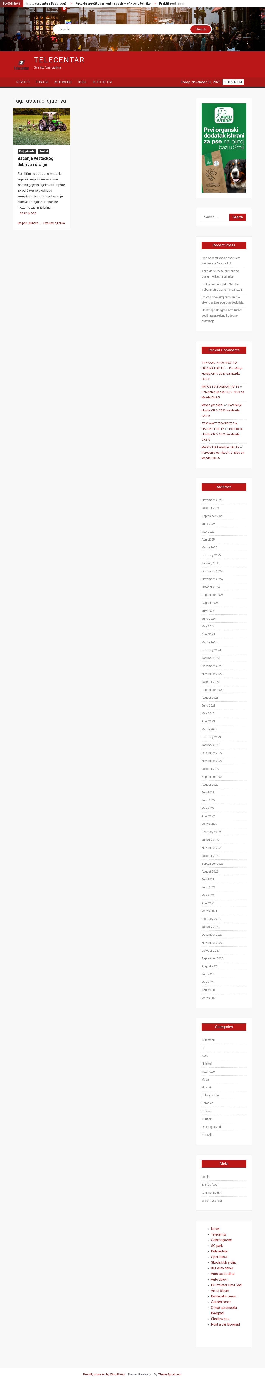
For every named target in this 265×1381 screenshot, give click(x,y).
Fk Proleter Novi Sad (226, 1285)
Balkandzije (219, 1251)
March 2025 (209, 547)
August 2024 (210, 603)
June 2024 (209, 618)
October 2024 (211, 587)
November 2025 (212, 500)
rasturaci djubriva (54, 223)
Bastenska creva (223, 1296)
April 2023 (208, 721)
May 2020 (208, 982)
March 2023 (209, 729)
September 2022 (212, 776)
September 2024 (212, 594)
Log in (206, 1176)
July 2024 (208, 610)
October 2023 (211, 681)
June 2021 (209, 887)
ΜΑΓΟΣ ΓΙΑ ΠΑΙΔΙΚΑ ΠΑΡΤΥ (220, 386)
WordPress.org (212, 1200)
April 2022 (208, 816)
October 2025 (211, 508)
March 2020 (209, 998)
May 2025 (208, 531)
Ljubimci (207, 1063)
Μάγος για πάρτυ (212, 405)
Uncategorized (211, 1127)
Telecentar (59, 60)
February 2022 (211, 832)
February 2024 (211, 650)
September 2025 (212, 516)
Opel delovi (219, 1257)
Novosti (23, 82)
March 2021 (209, 911)
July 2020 (208, 974)
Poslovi (42, 82)
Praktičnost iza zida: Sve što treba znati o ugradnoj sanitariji (222, 286)
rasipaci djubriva (28, 223)
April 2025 (208, 539)
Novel (215, 1229)
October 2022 (211, 768)
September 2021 (212, 863)
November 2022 (212, 760)
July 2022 (208, 792)
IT (203, 1047)
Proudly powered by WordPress (104, 1374)
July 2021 (208, 879)
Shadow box (220, 1319)
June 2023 (209, 705)
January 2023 (211, 745)
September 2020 (212, 958)
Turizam (207, 1119)
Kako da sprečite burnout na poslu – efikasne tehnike (115, 3)
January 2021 (211, 926)
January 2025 (211, 563)
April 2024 (208, 634)
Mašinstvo (208, 1071)
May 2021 (208, 895)
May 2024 (208, 626)
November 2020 (212, 942)
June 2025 (209, 523)
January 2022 (211, 839)
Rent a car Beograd (225, 1324)
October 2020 (211, 950)
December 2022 (212, 753)
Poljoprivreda (26, 151)
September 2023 (212, 689)
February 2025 (211, 555)
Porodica (207, 1103)
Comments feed (212, 1192)
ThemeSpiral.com (169, 1374)
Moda (205, 1079)
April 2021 (208, 903)
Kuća (82, 82)
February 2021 (211, 919)
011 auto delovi (222, 1268)
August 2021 (210, 871)
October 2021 (211, 855)
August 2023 (210, 697)
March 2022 (209, 824)
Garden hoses (221, 1302)
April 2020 (208, 990)
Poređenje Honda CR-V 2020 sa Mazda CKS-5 (222, 374)
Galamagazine (221, 1240)
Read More (28, 213)
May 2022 (208, 808)
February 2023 (211, 737)
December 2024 (212, 571)
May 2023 (208, 713)
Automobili (63, 82)
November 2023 (212, 673)
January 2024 (211, 658)
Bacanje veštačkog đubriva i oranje (35, 161)
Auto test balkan (223, 1273)
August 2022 (210, 784)
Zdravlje (207, 1134)
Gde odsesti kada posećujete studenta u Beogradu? (221, 260)
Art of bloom (220, 1290)
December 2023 (212, 666)
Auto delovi (102, 82)
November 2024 (212, 579)
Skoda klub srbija (223, 1262)
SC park (217, 1246)
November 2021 (212, 847)
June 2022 (209, 800)
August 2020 (210, 966)
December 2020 (212, 934)
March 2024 (209, 642)
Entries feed (209, 1184)
